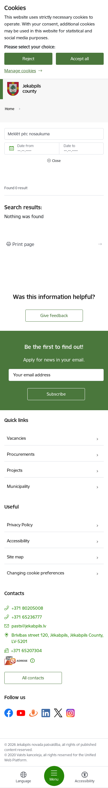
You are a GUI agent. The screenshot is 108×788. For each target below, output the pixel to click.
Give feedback (54, 315)
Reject (28, 58)
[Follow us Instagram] (70, 713)
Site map (15, 557)
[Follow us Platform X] (58, 713)
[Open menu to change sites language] (23, 778)
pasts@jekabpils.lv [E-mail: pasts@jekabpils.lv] (29, 626)
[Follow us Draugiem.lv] (33, 712)
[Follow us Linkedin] (45, 713)
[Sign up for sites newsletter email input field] (56, 375)
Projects (14, 470)
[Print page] (54, 244)
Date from (25, 146)
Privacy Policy (20, 524)
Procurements (21, 454)
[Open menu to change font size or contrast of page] (85, 778)
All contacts (33, 678)
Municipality (18, 486)
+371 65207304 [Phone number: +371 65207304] (26, 650)
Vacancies (16, 438)
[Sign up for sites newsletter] (56, 394)
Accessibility (18, 540)
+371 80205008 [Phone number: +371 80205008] (27, 608)
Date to (69, 146)
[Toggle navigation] (54, 776)
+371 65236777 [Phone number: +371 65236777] (27, 617)
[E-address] (15, 660)
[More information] (32, 660)
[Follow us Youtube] (21, 712)
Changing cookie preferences (35, 573)
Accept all (80, 58)
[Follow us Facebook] (8, 713)
